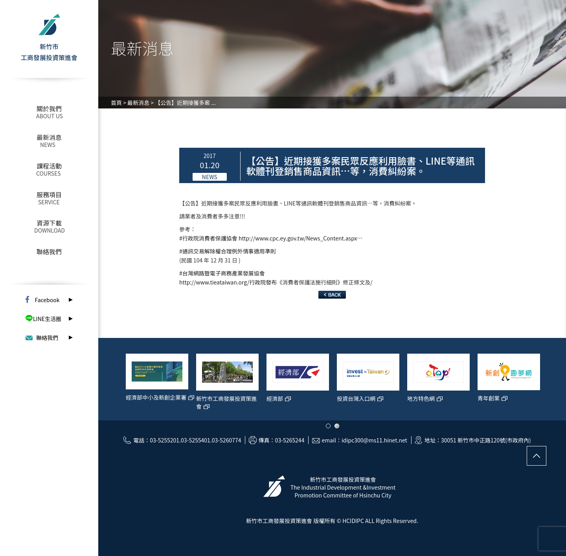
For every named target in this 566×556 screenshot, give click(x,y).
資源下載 (49, 223)
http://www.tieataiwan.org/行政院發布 (228, 282)
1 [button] (328, 426)
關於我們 (49, 108)
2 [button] (336, 426)
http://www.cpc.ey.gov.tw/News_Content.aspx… (301, 238)
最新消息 (49, 137)
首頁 (116, 102)
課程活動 (49, 166)
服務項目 (49, 194)
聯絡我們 (49, 251)
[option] (146, 383)
